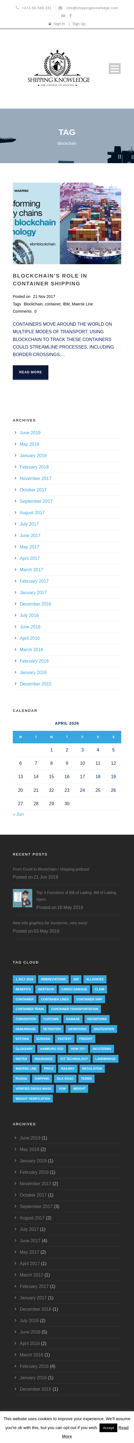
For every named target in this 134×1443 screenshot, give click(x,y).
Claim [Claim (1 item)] (100, 989)
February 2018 (34, 467)
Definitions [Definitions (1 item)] (97, 1019)
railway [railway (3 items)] (68, 1068)
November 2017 (35, 478)
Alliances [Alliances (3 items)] (95, 979)
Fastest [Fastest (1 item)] (65, 1038)
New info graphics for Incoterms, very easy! (50, 923)
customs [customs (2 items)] (51, 1019)
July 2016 (29, 615)
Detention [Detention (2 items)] (52, 1029)
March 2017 (31, 569)
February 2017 (34, 581)
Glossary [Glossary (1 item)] (24, 1048)
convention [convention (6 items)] (26, 1019)
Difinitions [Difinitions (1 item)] (77, 1029)
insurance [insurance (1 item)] (44, 1058)
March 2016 (31, 649)
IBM (66, 304)
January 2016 (33, 672)
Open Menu (115, 68)
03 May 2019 (46, 931)
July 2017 (29, 524)
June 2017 (30, 535)
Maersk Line (82, 304)
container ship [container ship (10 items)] (89, 999)
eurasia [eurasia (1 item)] (44, 1038)
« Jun (18, 814)
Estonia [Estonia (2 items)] (22, 1038)
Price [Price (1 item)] (49, 1068)
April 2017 (30, 558)
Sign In (59, 24)
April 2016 (30, 638)
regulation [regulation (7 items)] (92, 1068)
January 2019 (33, 455)
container (53, 304)
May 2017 (29, 547)
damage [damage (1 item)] (73, 1019)
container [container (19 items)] (25, 999)
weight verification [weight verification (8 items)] (33, 1098)
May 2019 (29, 444)
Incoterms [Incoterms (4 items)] (102, 1048)
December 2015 (35, 684)
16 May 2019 (70, 907)
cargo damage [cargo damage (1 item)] (74, 989)
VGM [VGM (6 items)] (62, 1088)
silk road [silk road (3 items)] (65, 1078)
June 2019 (30, 432)
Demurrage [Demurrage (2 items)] (26, 1029)
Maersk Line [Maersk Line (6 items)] (26, 1068)
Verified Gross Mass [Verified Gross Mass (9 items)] (33, 1088)
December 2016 (35, 604)
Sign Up (79, 24)
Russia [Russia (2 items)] (21, 1078)
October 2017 (33, 489)
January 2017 (33, 592)
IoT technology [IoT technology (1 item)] (74, 1058)
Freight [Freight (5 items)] (86, 1038)
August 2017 (32, 512)
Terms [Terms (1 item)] (86, 1078)
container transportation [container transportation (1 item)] (74, 1009)
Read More (30, 372)
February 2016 (34, 661)
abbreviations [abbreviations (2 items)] (53, 979)
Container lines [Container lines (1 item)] (55, 999)
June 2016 (30, 626)
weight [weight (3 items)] (79, 1088)
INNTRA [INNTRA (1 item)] (21, 1058)
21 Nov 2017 (44, 296)
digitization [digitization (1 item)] (104, 1029)
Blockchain (33, 304)
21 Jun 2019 (46, 877)
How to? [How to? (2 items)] (78, 1048)
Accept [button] (108, 1428)
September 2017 (36, 501)
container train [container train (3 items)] (30, 1009)
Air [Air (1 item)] (76, 979)
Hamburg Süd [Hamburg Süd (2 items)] (51, 1048)
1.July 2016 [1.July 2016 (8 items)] (24, 979)
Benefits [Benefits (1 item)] (23, 989)
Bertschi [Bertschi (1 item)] (46, 989)
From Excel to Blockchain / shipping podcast (51, 869)
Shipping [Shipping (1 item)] (42, 1078)
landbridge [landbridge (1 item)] (105, 1058)
